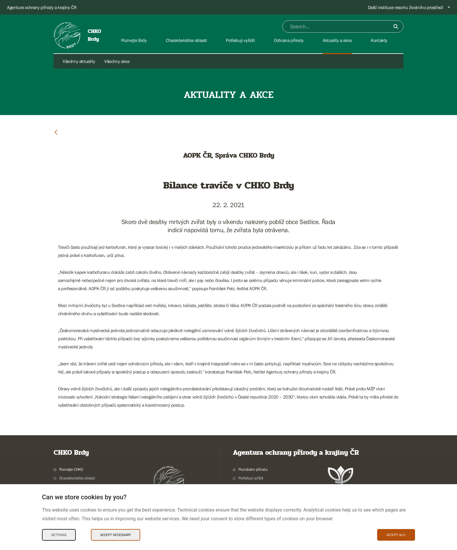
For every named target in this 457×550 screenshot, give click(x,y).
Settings (58, 535)
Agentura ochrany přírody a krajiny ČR (41, 7)
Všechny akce (116, 61)
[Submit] (396, 26)
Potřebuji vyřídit (250, 478)
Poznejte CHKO (71, 469)
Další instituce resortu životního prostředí (405, 7)
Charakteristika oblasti (77, 478)
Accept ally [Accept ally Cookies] (396, 535)
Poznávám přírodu (253, 469)
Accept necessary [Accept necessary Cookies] (115, 535)
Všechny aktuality (79, 61)
